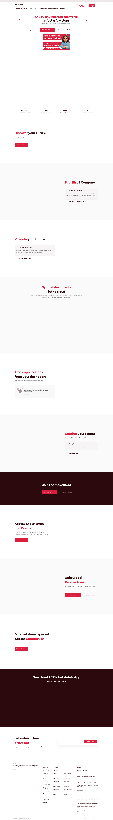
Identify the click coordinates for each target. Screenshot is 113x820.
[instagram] (97, 1)
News (45, 8)
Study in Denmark (67, 773)
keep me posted (90, 741)
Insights (35, 8)
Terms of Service (85, 818)
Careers (42, 8)
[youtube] (94, 1)
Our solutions (46, 778)
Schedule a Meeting (82, 6)
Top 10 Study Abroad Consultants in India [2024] (86, 776)
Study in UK (55, 794)
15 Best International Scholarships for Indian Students (87, 803)
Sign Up (92, 6)
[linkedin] (89, 1)
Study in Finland (56, 778)
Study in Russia (66, 786)
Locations (56, 8)
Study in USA (66, 794)
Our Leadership (46, 770)
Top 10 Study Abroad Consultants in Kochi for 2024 (86, 782)
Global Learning (46, 784)
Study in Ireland (56, 781)
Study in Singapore (56, 789)
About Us (18, 8)
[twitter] (91, 1)
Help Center (63, 8)
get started (47, 29)
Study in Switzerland (68, 789)
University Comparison (82, 770)
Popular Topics (46, 799)
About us (45, 767)
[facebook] (86, 1)
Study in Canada (56, 773)
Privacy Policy (95, 818)
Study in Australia (56, 770)
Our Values (45, 773)
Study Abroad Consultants (83, 773)
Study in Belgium (67, 770)
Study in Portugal (56, 786)
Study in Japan (66, 781)
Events (31, 8)
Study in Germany (67, 778)
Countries (55, 767)
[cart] (96, 5)
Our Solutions (24, 8)
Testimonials (51, 8)
